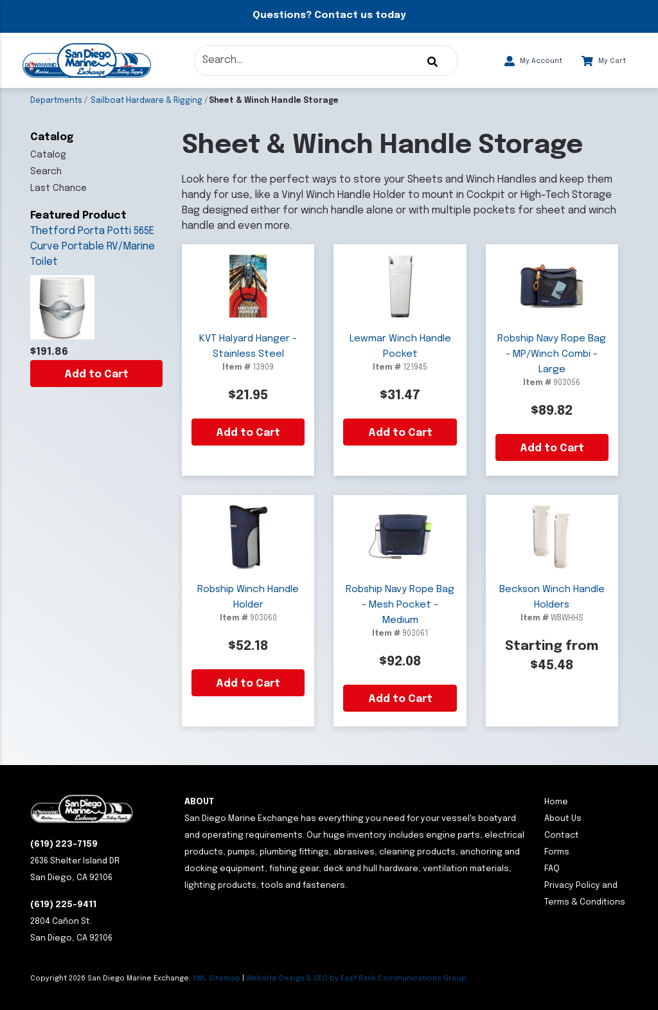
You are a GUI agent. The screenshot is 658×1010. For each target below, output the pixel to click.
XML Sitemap (216, 978)
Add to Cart (96, 374)
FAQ (552, 869)
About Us (563, 819)
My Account (533, 61)
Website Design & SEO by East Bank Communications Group (356, 978)
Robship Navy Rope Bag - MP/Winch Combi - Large (551, 354)
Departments (56, 101)
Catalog (48, 154)
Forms (556, 852)
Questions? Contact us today (329, 15)
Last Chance (58, 188)
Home (556, 802)
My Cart (604, 61)
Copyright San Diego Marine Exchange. (111, 978)
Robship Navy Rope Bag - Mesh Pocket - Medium (400, 605)
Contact (561, 835)
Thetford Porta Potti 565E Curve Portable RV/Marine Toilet (92, 246)
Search (46, 171)
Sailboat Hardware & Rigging (146, 101)
